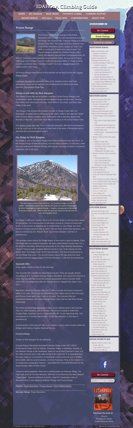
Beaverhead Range (98, 211)
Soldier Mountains (97, 200)
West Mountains (96, 203)
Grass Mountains (100, 158)
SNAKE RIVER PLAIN (99, 343)
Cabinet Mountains (97, 58)
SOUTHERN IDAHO (62, 386)
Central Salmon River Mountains (104, 116)
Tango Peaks (98, 149)
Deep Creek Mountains (99, 287)
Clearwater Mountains (98, 60)
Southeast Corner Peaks (102, 146)
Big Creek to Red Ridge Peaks (105, 120)
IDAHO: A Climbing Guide (66, 6)
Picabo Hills (97, 345)
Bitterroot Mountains (98, 51)
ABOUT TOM (98, 18)
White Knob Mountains (99, 244)
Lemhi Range (96, 225)
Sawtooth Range (97, 167)
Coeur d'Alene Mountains (100, 84)
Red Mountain (39, 308)
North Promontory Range (101, 266)
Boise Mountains (97, 102)
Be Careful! (102, 30)
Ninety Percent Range (100, 280)
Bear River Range (97, 271)
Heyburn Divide (98, 186)
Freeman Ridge (98, 306)
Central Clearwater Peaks (102, 63)
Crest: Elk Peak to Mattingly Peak (104, 174)
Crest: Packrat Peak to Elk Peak (104, 181)
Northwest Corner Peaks (102, 165)
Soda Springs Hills (99, 283)
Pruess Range (46, 386)
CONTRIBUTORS (79, 18)
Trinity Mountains (99, 106)
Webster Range (98, 316)
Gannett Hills (95, 290)
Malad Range (97, 264)
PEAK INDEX (52, 14)
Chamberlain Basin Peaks (103, 125)
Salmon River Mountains (99, 113)
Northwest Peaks (99, 188)
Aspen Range (97, 301)
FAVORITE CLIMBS (72, 14)
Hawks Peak (37, 258)
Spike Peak (21, 377)
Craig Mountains (97, 109)
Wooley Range (98, 318)
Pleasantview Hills (97, 320)
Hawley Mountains (99, 232)
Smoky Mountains (97, 198)
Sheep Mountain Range (102, 77)
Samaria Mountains (98, 330)
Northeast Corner (100, 144)
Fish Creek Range (99, 325)
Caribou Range (96, 285)
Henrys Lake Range (98, 223)
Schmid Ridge (98, 313)
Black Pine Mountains (98, 273)
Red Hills (96, 237)
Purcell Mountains (97, 86)
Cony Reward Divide (100, 172)
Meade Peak (68, 64)
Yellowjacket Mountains (102, 151)
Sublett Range (96, 334)
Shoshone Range (99, 53)
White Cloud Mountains (99, 241)
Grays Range (97, 308)
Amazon (104, 416)
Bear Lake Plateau (97, 269)
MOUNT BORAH (30, 18)
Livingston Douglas (24, 81)
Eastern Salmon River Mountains (104, 137)
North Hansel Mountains (99, 292)
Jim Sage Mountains (100, 259)
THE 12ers (47, 18)
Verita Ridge (97, 193)
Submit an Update (103, 42)
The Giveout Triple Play (34, 87)
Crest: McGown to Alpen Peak (103, 179)
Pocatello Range (98, 327)
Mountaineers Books (104, 419)
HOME (21, 14)
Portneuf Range (96, 323)
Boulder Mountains (97, 218)
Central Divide (98, 170)
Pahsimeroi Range (99, 234)
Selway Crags (99, 65)
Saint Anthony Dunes (100, 347)
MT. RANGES (35, 14)
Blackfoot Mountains (98, 276)
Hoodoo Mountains (101, 70)
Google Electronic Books (104, 421)
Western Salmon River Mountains (104, 153)
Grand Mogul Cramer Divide (102, 184)
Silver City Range (99, 297)
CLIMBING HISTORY (96, 14)
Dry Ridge (96, 304)
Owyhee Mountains (98, 294)
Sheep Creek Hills (27, 125)
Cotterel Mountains (99, 255)
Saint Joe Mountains (98, 89)
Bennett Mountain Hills (99, 99)
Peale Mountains (31, 386)
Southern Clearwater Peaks (102, 79)
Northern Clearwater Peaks (102, 67)
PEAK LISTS (61, 18)
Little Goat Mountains (101, 72)
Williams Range (98, 56)
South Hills (95, 332)
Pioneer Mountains (97, 239)
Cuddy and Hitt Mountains (100, 111)
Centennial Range (97, 220)
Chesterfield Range (99, 278)
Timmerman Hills (98, 350)
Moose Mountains (100, 75)
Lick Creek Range (100, 160)
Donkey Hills (97, 230)
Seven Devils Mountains (99, 195)
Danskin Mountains (99, 104)
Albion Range (96, 252)
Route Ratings (103, 36)
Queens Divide (98, 191)
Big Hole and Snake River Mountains (104, 213)
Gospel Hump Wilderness (103, 82)
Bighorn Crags (99, 142)
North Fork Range (100, 163)
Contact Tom (103, 381)
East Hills (96, 257)
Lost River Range (97, 227)
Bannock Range (96, 262)
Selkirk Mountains (97, 91)
